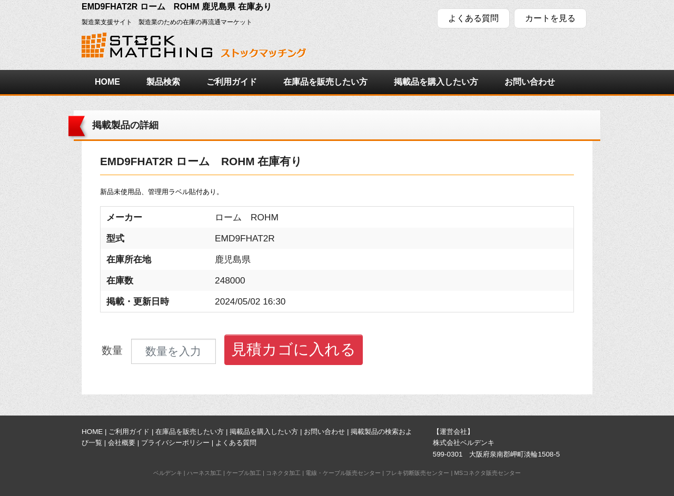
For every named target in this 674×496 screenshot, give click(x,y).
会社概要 (121, 443)
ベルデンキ (167, 473)
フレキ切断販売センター (417, 473)
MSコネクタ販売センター (487, 473)
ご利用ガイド (231, 81)
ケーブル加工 (243, 473)
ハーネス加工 (204, 473)
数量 (112, 350)
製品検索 (163, 81)
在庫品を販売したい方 (325, 81)
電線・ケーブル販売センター (343, 473)
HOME (107, 81)
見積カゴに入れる (293, 349)
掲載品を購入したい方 (436, 81)
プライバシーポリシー (175, 443)
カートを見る (550, 18)
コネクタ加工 (283, 473)
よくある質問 (473, 18)
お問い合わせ (529, 81)
